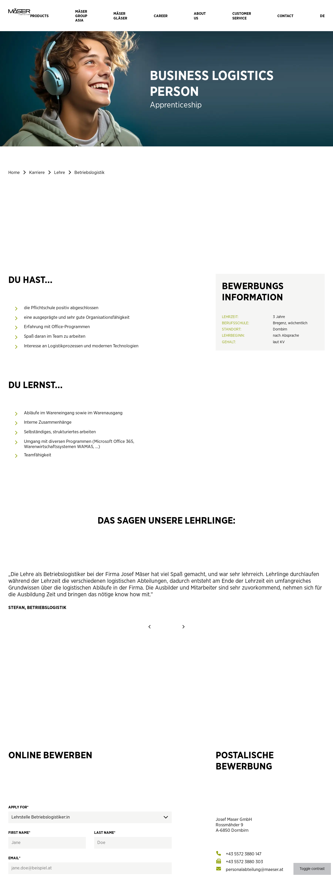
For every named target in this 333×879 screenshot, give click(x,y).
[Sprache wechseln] (322, 15)
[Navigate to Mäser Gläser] (120, 16)
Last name (105, 832)
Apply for (18, 807)
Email (14, 858)
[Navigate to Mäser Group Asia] (81, 16)
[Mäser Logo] (19, 15)
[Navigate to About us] (200, 16)
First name (19, 832)
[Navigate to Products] (39, 15)
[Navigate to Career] (161, 15)
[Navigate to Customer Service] (241, 16)
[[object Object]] (243, 854)
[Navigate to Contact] (285, 15)
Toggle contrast (312, 869)
